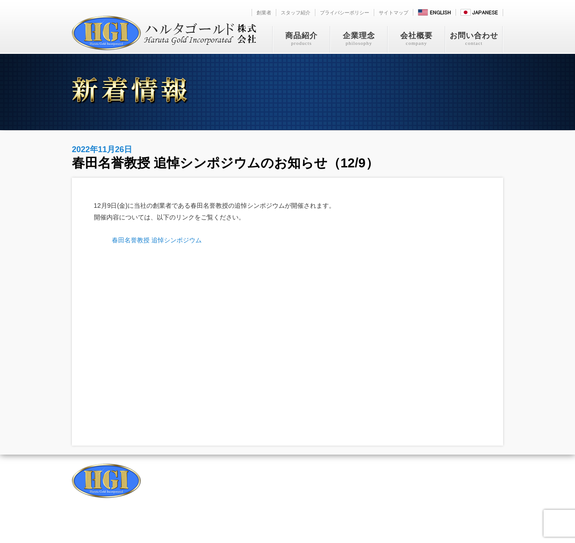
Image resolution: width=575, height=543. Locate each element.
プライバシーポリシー (344, 12)
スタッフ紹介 (295, 12)
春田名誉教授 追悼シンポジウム (157, 240)
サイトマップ (393, 12)
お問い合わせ (474, 39)
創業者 (264, 12)
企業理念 (359, 39)
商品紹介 (301, 39)
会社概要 (416, 39)
